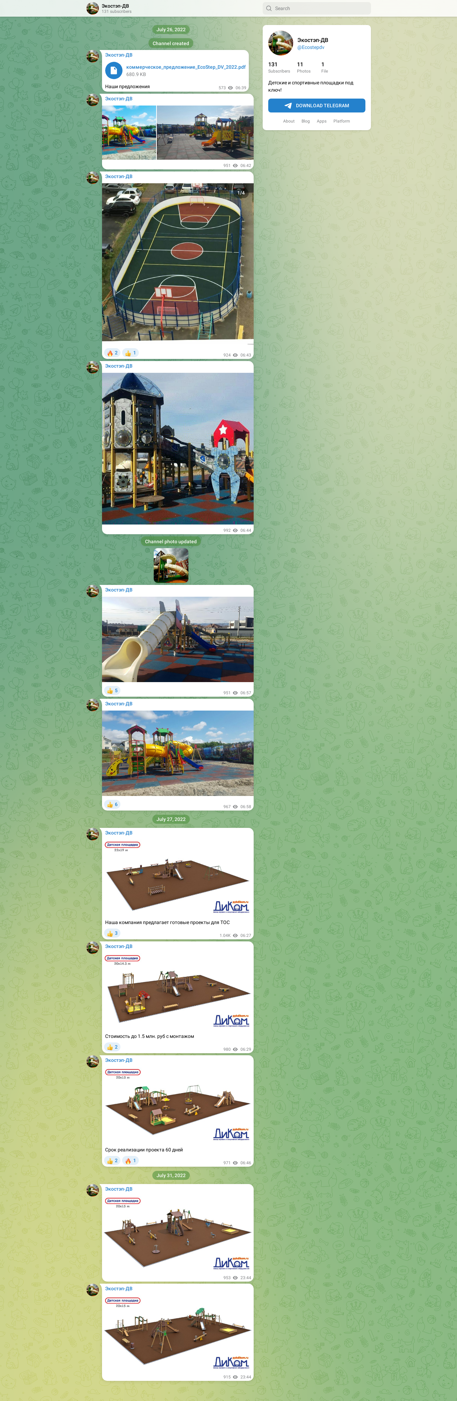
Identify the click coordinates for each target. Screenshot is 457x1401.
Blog (306, 121)
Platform (341, 121)
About (289, 121)
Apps (322, 121)
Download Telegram (317, 106)
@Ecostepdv (310, 47)
